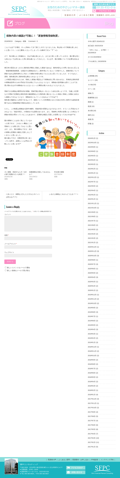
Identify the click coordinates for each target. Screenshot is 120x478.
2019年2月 (92, 338)
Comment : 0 (33, 41)
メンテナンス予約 (107, 460)
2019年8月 (92, 312)
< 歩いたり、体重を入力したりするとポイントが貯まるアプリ (23, 195)
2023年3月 (92, 164)
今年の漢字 (92, 41)
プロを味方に (93, 61)
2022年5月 (92, 186)
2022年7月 (92, 182)
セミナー (91, 80)
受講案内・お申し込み (80, 460)
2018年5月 (92, 377)
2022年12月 (92, 177)
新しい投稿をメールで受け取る (18, 273)
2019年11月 (92, 299)
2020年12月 (92, 247)
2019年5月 (92, 325)
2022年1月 (92, 199)
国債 (89, 102)
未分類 (90, 111)
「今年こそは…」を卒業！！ (98, 50)
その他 (90, 85)
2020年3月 (92, 282)
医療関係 (91, 98)
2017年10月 (92, 408)
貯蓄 (89, 124)
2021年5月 (92, 229)
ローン (90, 89)
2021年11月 (92, 203)
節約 (89, 115)
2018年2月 (92, 390)
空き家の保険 (59, 172)
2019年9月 (92, 308)
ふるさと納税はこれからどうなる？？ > (63, 194)
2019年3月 (92, 334)
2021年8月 (92, 216)
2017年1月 (92, 447)
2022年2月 (92, 195)
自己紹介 (91, 46)
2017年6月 (92, 425)
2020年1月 (92, 290)
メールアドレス (10, 246)
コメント (7, 214)
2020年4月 (92, 277)
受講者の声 (52, 460)
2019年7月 (92, 316)
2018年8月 (92, 364)
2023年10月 (92, 142)
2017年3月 (92, 438)
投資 (89, 106)
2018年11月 (92, 351)
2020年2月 (92, 286)
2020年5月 (92, 273)
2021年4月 (92, 234)
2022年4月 (92, 190)
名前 (6, 238)
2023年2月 (92, 169)
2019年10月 (92, 303)
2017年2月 (92, 442)
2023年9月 (92, 147)
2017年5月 (92, 429)
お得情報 (91, 76)
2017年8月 (92, 416)
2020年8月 (92, 260)
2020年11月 (92, 251)
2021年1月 (92, 242)
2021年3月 (92, 238)
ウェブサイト (9, 255)
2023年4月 (92, 160)
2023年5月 (92, 156)
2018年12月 (92, 347)
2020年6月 (92, 269)
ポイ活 (90, 57)
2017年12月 (92, 399)
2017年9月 (92, 412)
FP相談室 (94, 460)
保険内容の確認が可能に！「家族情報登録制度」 (33, 35)
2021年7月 (92, 221)
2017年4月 (92, 434)
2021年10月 (92, 208)
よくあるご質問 (64, 460)
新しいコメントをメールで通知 (18, 270)
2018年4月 (92, 381)
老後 (89, 119)
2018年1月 (92, 395)
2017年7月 (92, 421)
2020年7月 (92, 264)
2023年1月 (92, 173)
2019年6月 (92, 321)
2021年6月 (92, 225)
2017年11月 (92, 403)
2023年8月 (92, 151)
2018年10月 (92, 355)
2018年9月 (92, 360)
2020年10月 (92, 256)
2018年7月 (92, 368)
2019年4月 (92, 329)
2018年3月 (92, 386)
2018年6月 (92, 373)
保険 (24, 41)
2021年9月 (92, 212)
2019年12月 (92, 295)
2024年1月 (92, 138)
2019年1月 (92, 342)
